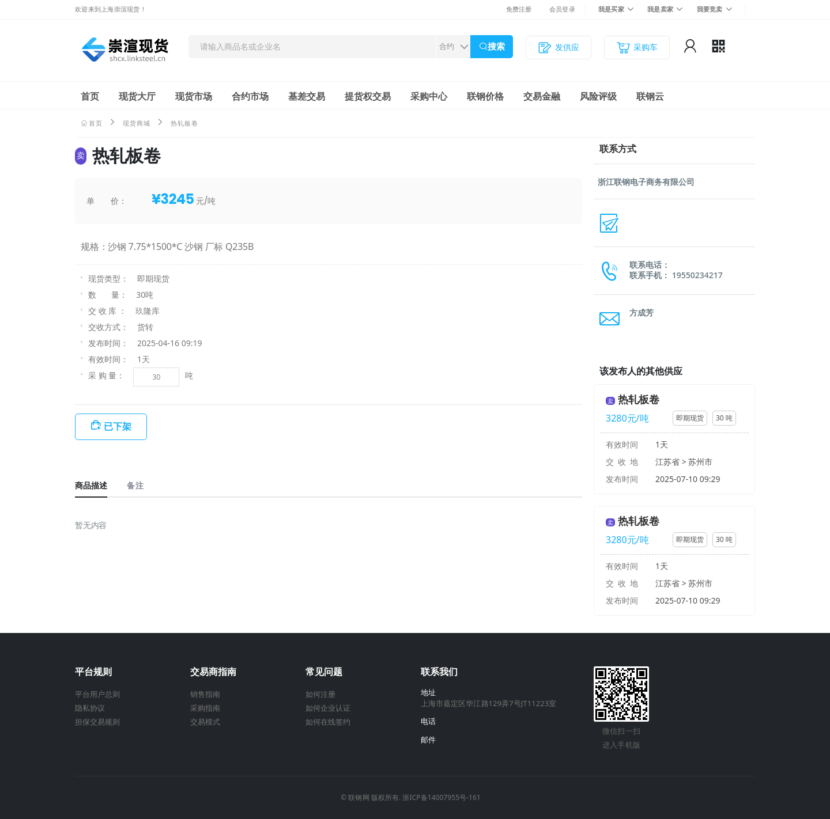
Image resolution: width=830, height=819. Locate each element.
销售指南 (205, 694)
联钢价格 (485, 96)
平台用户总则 (97, 694)
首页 (90, 96)
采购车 (637, 47)
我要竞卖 (710, 9)
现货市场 (193, 96)
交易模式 (205, 721)
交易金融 (541, 96)
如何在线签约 (327, 721)
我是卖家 (660, 9)
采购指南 (205, 708)
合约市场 (250, 96)
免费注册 (519, 9)
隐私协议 (90, 708)
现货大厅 (137, 96)
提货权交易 (368, 96)
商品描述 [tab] (91, 485)
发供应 (558, 47)
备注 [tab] (135, 485)
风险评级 (598, 96)
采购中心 (428, 96)
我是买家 (611, 9)
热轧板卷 (638, 399)
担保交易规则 (97, 721)
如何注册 (320, 694)
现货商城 (136, 123)
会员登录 (562, 9)
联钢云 (650, 96)
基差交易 (306, 96)
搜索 (496, 46)
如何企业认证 (327, 708)
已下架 (117, 426)
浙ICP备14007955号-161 (441, 797)
